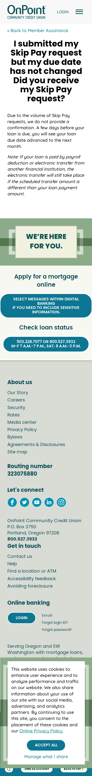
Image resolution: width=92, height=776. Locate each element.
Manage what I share (46, 756)
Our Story (17, 393)
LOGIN (63, 11)
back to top (74, 769)
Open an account (37, 769)
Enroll (47, 615)
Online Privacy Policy (40, 731)
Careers (16, 400)
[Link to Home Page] (26, 12)
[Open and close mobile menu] (78, 12)
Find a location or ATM (31, 571)
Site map (17, 452)
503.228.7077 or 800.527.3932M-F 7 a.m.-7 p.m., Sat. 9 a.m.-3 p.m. (46, 344)
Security (16, 408)
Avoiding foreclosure (30, 586)
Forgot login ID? (55, 622)
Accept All (46, 745)
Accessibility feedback (31, 579)
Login (21, 618)
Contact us (19, 556)
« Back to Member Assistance (37, 30)
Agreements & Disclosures (36, 445)
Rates (13, 415)
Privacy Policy (22, 430)
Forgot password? (57, 630)
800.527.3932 (22, 539)
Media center (22, 422)
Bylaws (14, 437)
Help (12, 564)
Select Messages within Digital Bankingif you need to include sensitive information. (46, 305)
